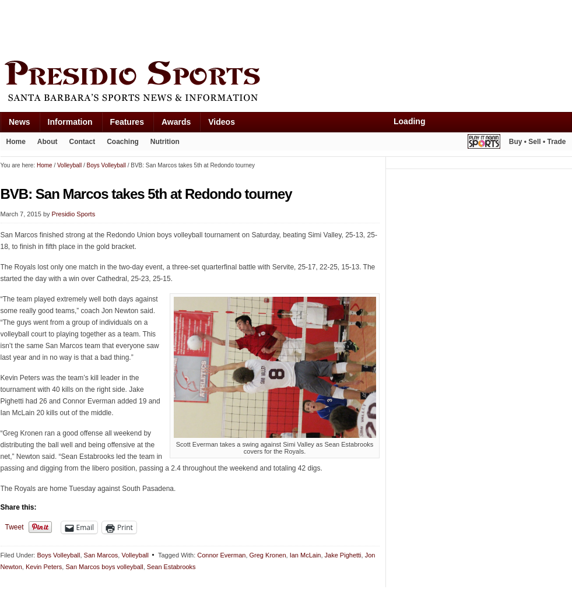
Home (16, 142)
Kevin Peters (44, 566)
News (19, 122)
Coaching (123, 142)
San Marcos (101, 555)
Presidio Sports (286, 83)
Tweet (14, 527)
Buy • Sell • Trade (537, 142)
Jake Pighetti (343, 555)
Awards (176, 122)
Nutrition (165, 142)
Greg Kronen (268, 555)
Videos (221, 122)
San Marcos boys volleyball (104, 566)
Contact (82, 142)
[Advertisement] (213, 27)
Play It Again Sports (484, 143)
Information (70, 122)
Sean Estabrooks (171, 566)
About (47, 142)
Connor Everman (221, 555)
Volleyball (134, 555)
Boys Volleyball (58, 555)
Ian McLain (305, 555)
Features (127, 122)
